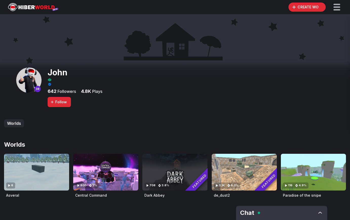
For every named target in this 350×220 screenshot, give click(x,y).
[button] (337, 7)
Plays (96, 91)
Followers (66, 91)
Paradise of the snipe (302, 195)
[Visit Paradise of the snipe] (313, 172)
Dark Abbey (154, 195)
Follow (58, 102)
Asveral (12, 195)
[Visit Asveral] (36, 172)
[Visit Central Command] (105, 172)
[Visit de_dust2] (244, 172)
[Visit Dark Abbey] (174, 172)
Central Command (91, 195)
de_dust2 (222, 195)
